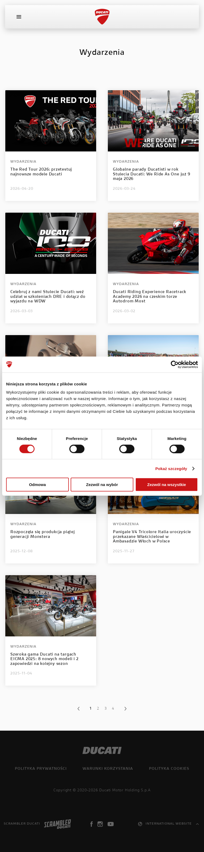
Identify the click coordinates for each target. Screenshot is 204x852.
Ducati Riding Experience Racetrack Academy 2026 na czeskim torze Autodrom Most (149, 296)
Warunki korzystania (108, 769)
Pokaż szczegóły (171, 468)
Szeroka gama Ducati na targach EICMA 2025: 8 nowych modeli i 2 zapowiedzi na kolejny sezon (44, 659)
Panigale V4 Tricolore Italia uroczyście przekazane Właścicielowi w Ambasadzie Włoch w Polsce (152, 537)
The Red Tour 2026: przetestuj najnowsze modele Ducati (41, 172)
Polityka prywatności (41, 769)
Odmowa (37, 484)
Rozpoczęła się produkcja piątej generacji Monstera (42, 534)
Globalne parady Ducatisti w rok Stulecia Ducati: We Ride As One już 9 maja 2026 (151, 174)
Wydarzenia (23, 161)
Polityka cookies (169, 769)
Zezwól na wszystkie (166, 484)
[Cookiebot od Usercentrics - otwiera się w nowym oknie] (174, 364)
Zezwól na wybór (102, 484)
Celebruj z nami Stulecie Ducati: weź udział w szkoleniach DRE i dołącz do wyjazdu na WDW (48, 296)
